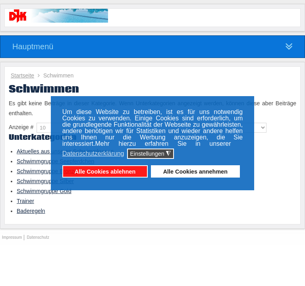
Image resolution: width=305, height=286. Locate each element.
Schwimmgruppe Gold (44, 191)
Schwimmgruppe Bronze (47, 171)
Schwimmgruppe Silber (45, 181)
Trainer (25, 201)
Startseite (22, 75)
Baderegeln (31, 211)
